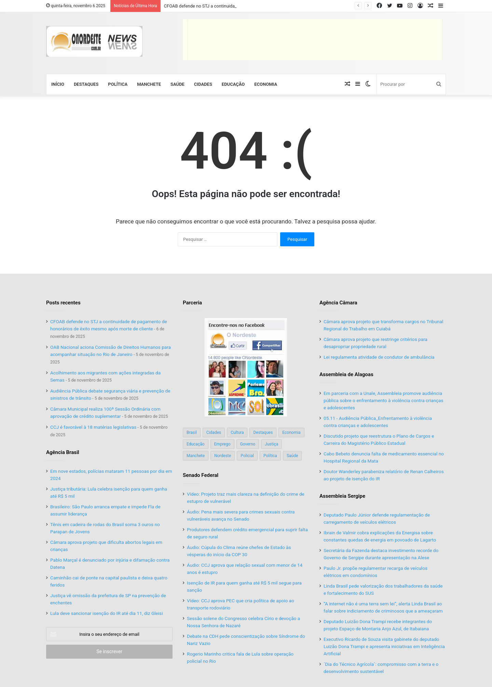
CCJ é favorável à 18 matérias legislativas (93, 427)
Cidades (203, 84)
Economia (265, 84)
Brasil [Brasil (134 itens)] (192, 432)
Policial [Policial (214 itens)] (247, 455)
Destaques (86, 84)
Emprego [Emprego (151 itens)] (222, 444)
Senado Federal (200, 475)
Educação (233, 84)
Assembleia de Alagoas (346, 374)
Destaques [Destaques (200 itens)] (263, 432)
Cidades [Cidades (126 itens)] (213, 432)
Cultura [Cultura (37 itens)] (237, 432)
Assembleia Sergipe (342, 496)
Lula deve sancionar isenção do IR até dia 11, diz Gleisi (106, 613)
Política (117, 84)
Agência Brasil (62, 452)
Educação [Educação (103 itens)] (196, 444)
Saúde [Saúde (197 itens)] (292, 455)
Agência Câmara (338, 303)
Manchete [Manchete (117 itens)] (196, 455)
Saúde (177, 84)
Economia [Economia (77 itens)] (291, 432)
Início (57, 84)
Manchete (149, 84)
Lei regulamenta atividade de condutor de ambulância (379, 357)
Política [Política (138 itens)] (270, 455)
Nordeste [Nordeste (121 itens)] (222, 455)
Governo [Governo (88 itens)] (248, 444)
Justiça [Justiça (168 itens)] (271, 444)
